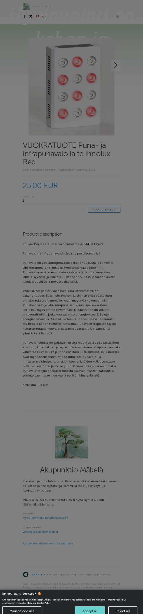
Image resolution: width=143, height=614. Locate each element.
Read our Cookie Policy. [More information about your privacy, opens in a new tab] (39, 605)
